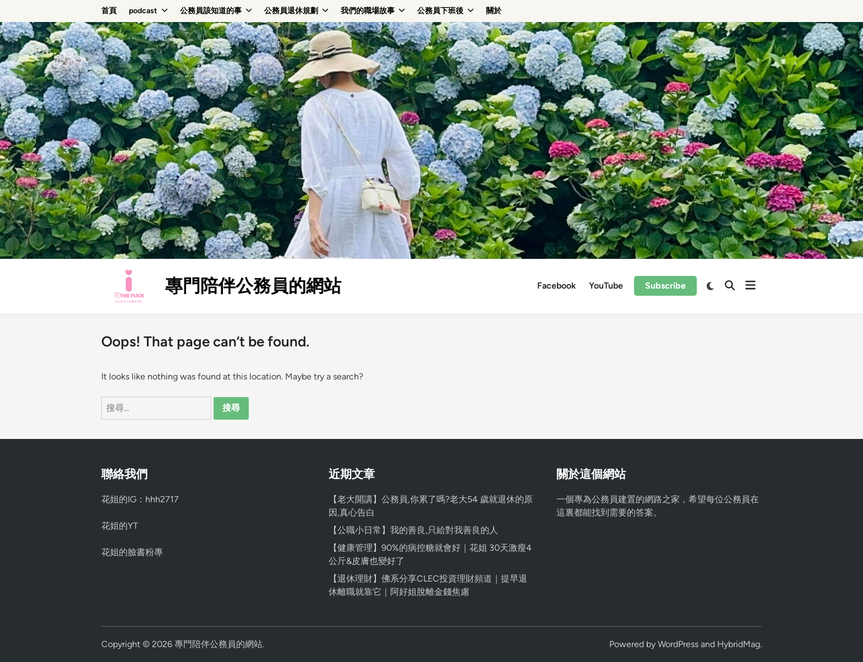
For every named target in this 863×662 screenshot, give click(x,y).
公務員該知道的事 (216, 11)
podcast (148, 11)
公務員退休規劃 (296, 11)
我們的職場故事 (373, 11)
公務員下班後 (445, 11)
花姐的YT (119, 525)
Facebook (556, 285)
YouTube (606, 285)
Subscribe (665, 285)
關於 (493, 10)
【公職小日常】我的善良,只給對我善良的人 (413, 530)
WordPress (678, 644)
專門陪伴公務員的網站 (253, 285)
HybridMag (738, 644)
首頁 (109, 10)
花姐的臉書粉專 (132, 552)
